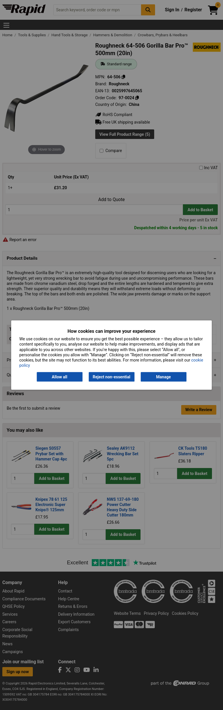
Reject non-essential (111, 377)
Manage (163, 377)
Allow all (59, 377)
